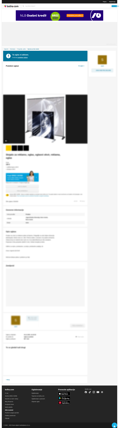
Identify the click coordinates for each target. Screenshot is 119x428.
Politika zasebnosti (10, 415)
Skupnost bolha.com (102, 392)
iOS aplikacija (64, 393)
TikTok (90, 392)
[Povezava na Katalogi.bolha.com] (59, 15)
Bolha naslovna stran (11, 6)
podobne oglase (23, 57)
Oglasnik (6, 49)
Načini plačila (8, 407)
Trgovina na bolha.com (38, 396)
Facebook (86, 392)
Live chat (114, 425)
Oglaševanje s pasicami (38, 399)
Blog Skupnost (9, 401)
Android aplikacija (64, 398)
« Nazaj (8, 379)
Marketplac (12, 49)
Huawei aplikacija (64, 402)
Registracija (112, 1)
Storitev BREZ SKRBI (11, 396)
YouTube (98, 392)
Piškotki (7, 418)
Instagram (94, 392)
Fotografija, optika (21, 49)
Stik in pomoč (9, 410)
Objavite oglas (36, 401)
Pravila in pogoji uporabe (12, 412)
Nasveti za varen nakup (11, 399)
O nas (6, 393)
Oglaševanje (35, 393)
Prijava (104, 1)
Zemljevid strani (9, 404)
